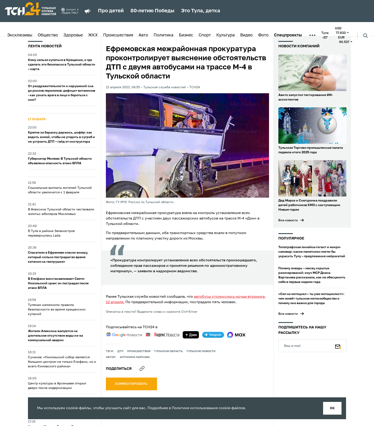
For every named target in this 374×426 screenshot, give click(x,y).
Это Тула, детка (200, 10)
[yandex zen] (191, 334)
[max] (236, 335)
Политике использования (195, 408)
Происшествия (118, 35)
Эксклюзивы (19, 35)
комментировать (131, 384)
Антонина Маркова (135, 357)
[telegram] (213, 335)
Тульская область (168, 351)
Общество (48, 35)
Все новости (288, 220)
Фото (263, 35)
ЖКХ (93, 35)
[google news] (124, 334)
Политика (163, 35)
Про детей (111, 10)
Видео (246, 35)
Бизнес (186, 35)
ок (332, 408)
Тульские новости (200, 351)
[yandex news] (162, 334)
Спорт (205, 35)
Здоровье (73, 35)
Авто (143, 35)
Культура (225, 35)
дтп (120, 351)
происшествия (138, 351)
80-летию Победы (152, 10)
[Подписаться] (338, 345)
